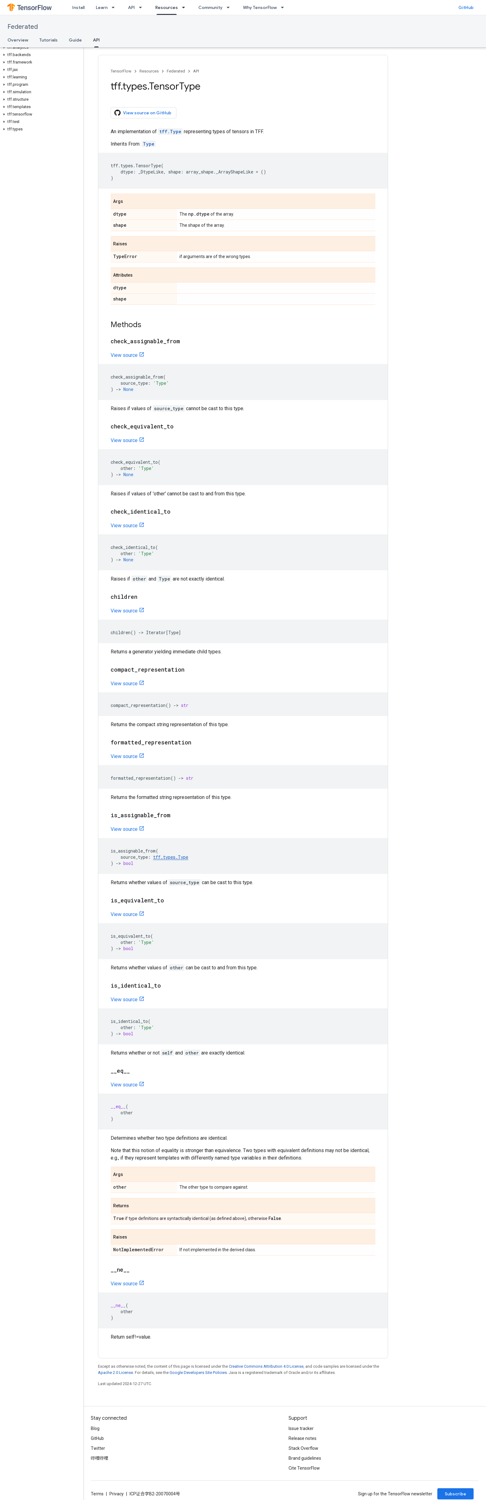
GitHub (466, 7)
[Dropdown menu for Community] (230, 7)
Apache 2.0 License (115, 1372)
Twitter (98, 1448)
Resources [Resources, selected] (166, 7)
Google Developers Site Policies (198, 1372)
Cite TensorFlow (304, 1468)
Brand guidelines (305, 1458)
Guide (75, 40)
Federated (22, 27)
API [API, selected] (96, 40)
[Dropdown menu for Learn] (115, 7)
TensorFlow (121, 71)
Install (78, 7)
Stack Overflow (303, 1448)
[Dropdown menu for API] (142, 7)
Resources (149, 71)
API (131, 7)
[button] (40, 47)
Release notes (302, 1438)
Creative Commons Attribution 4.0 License (266, 1366)
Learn (102, 7)
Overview (17, 40)
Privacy (116, 1493)
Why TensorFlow (260, 7)
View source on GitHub (142, 113)
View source (124, 355)
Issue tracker (301, 1428)
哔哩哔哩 (99, 1458)
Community (210, 7)
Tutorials (48, 40)
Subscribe (455, 1494)
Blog (95, 1428)
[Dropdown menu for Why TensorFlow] (284, 7)
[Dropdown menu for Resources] (185, 7)
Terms (97, 1493)
